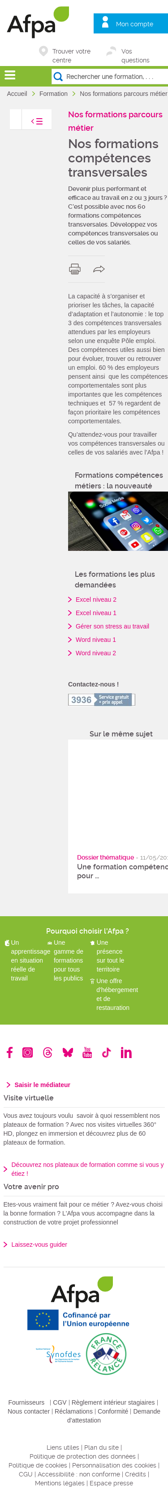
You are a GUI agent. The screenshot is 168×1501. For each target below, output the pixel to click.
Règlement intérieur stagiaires (113, 1402)
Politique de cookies (38, 1465)
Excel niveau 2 (96, 599)
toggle (28, 123)
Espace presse (111, 1483)
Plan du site (101, 1447)
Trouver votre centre (71, 52)
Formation (54, 93)
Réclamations (74, 1411)
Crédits (135, 1474)
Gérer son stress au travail (112, 626)
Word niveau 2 (96, 653)
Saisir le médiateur (43, 1084)
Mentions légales (60, 1483)
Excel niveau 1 (96, 612)
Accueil (18, 93)
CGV (59, 1402)
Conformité (113, 1411)
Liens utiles (63, 1447)
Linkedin (126, 1052)
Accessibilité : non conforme (79, 1474)
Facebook (10, 1052)
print (77, 269)
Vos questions (135, 52)
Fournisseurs (26, 1402)
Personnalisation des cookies (114, 1465)
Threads (47, 1052)
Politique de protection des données (83, 1456)
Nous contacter (29, 1411)
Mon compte (134, 24)
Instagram (27, 1052)
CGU (26, 1474)
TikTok (106, 1052)
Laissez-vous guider (40, 1244)
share (101, 269)
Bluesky (67, 1052)
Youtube (87, 1052)
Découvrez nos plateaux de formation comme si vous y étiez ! (88, 1169)
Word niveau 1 (96, 639)
